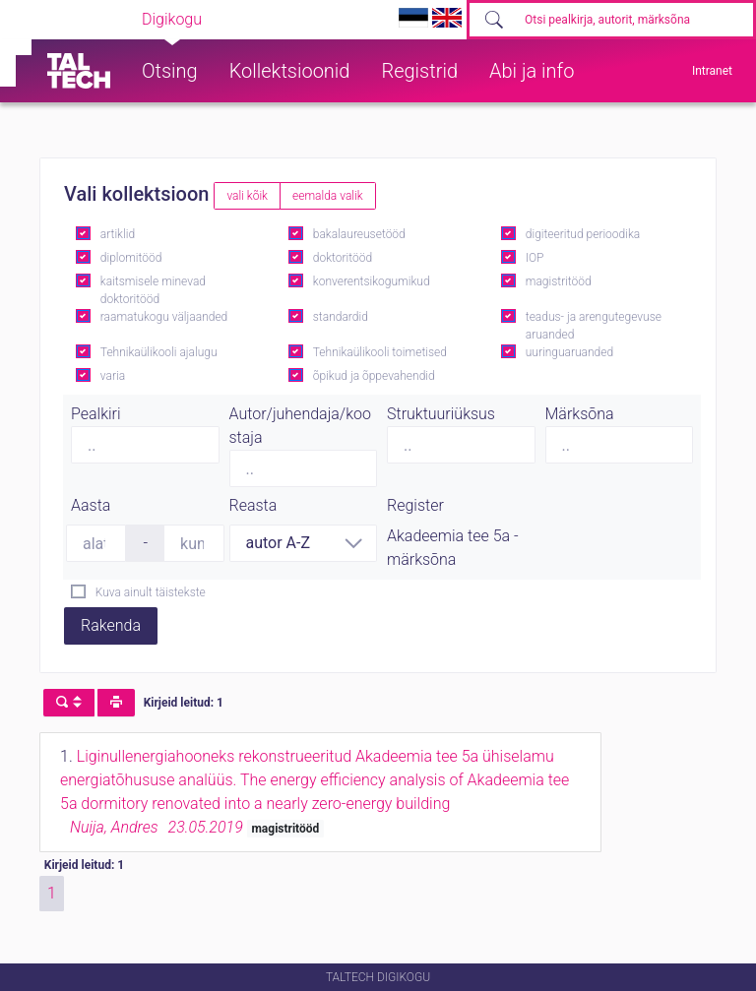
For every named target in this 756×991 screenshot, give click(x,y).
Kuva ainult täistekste (150, 592)
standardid (340, 317)
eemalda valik (327, 196)
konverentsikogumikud (371, 281)
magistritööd (559, 281)
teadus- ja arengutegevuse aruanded (594, 325)
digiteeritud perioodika (583, 234)
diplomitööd (131, 258)
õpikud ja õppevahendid (374, 376)
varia (112, 376)
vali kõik (247, 196)
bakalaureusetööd (359, 234)
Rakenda (111, 625)
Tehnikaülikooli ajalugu (159, 352)
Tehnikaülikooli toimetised (380, 352)
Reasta (253, 505)
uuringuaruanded (569, 352)
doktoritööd (342, 258)
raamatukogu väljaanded (164, 317)
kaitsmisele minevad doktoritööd (153, 290)
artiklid (117, 234)
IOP (535, 258)
